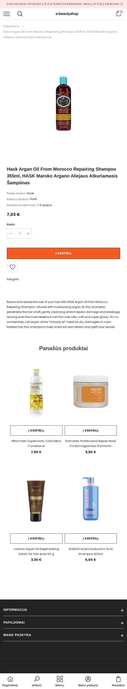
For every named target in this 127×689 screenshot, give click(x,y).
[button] (37, 682)
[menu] (6, 13)
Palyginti (13, 279)
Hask (33, 199)
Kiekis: (11, 224)
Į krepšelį (63, 253)
